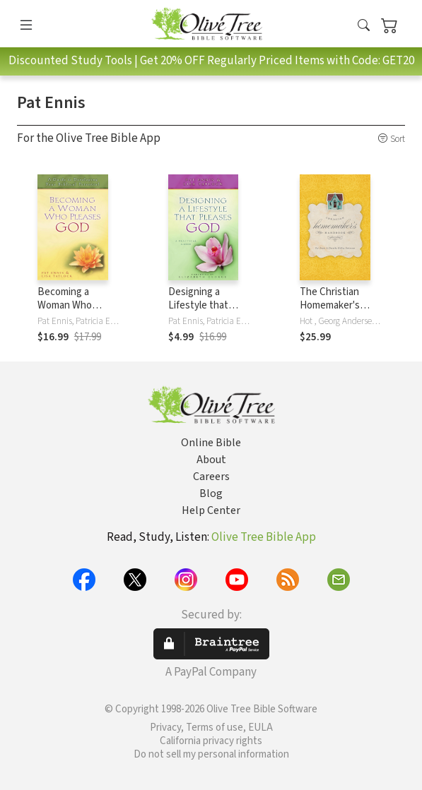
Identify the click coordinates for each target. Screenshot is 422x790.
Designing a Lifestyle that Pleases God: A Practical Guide (201, 312)
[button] (364, 26)
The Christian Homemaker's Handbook (330, 305)
